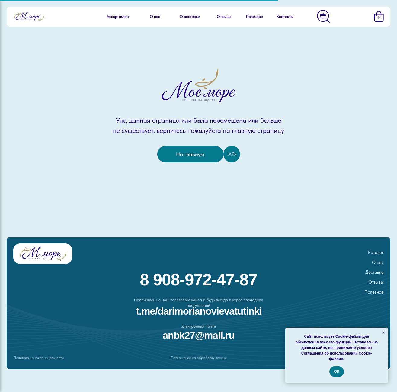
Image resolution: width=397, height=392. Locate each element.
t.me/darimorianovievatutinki (199, 311)
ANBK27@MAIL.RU (199, 335)
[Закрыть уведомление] (383, 332)
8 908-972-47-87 (198, 279)
